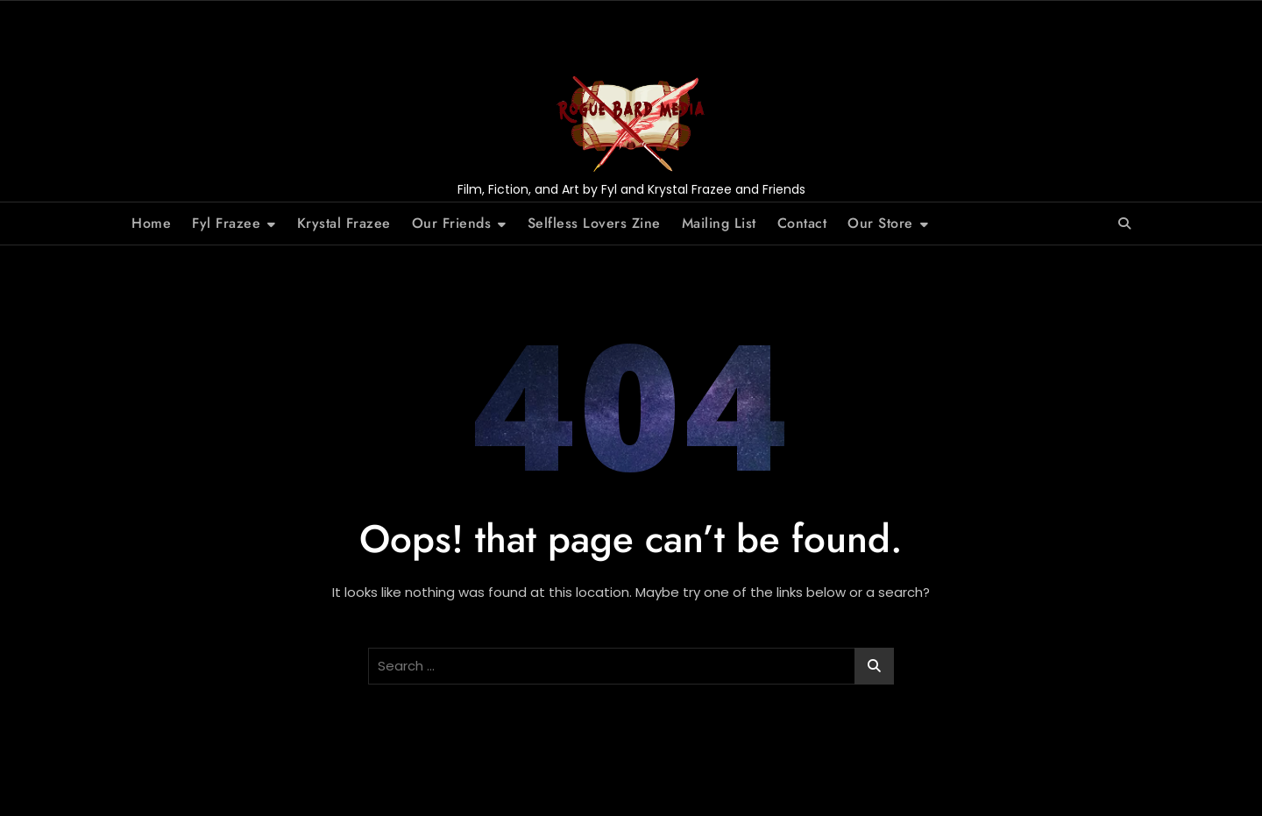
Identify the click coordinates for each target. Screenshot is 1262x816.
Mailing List (719, 223)
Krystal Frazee (344, 223)
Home (151, 223)
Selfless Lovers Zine (594, 223)
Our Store (880, 223)
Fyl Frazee (226, 223)
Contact (802, 223)
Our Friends (452, 223)
